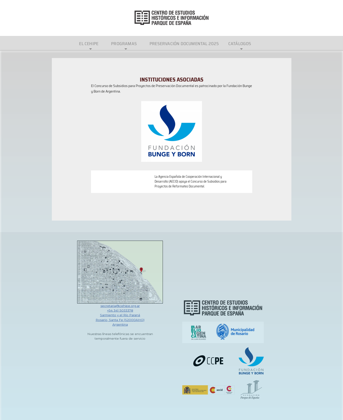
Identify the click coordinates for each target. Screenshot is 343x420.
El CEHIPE (88, 43)
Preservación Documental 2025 (184, 43)
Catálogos (239, 43)
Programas (124, 43)
